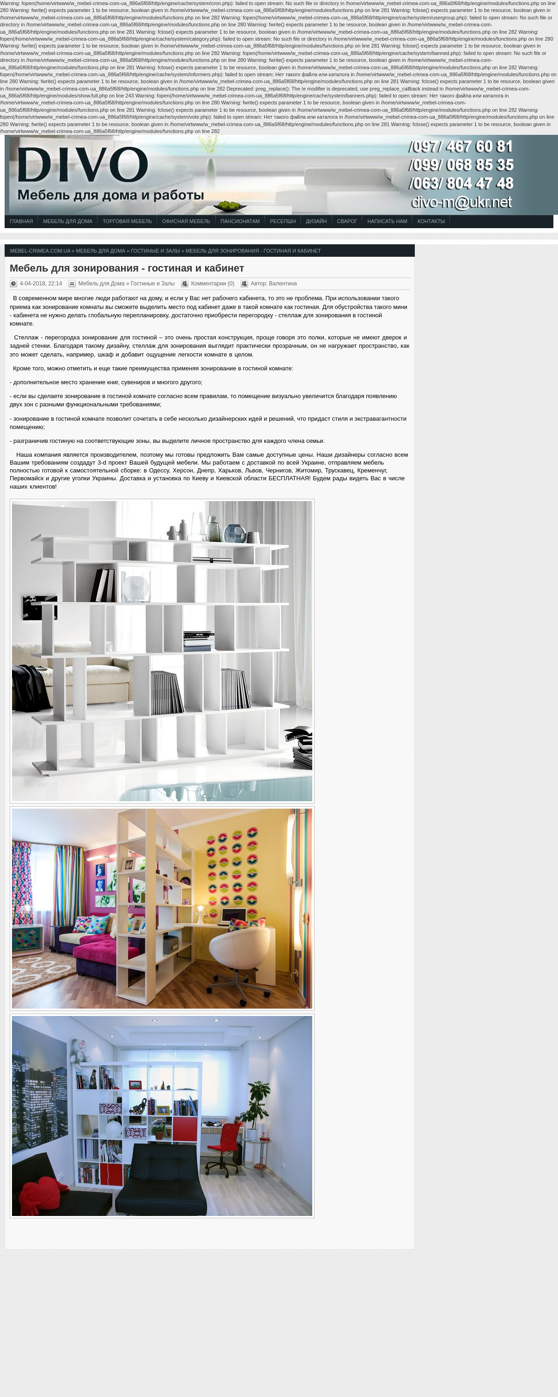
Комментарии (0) (213, 283)
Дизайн (316, 221)
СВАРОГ (347, 221)
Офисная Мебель (186, 221)
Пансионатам (240, 221)
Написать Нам (387, 221)
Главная (21, 221)
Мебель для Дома (67, 221)
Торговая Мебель (127, 221)
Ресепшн (283, 221)
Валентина (283, 283)
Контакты (431, 221)
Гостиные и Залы (155, 251)
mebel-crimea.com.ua (40, 251)
